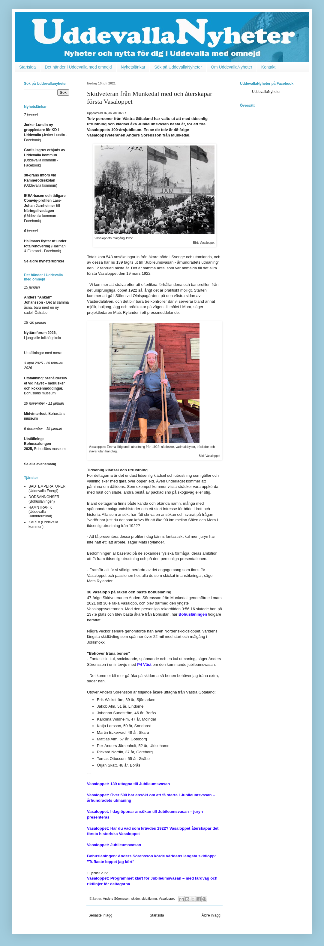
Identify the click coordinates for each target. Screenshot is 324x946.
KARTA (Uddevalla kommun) (43, 524)
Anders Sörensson (116, 898)
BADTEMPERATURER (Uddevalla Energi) (46, 488)
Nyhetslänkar (133, 67)
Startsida (27, 67)
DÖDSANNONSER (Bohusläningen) (43, 499)
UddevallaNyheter (266, 92)
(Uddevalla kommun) (40, 180)
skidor (135, 898)
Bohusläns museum (45, 444)
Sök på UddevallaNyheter (178, 67)
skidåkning (149, 898)
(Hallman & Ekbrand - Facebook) (45, 246)
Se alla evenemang (40, 464)
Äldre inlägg (211, 915)
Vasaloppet (167, 898)
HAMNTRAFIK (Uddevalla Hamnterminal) (40, 511)
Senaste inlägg (100, 915)
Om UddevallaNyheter (231, 67)
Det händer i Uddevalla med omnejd (78, 67)
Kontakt (268, 67)
